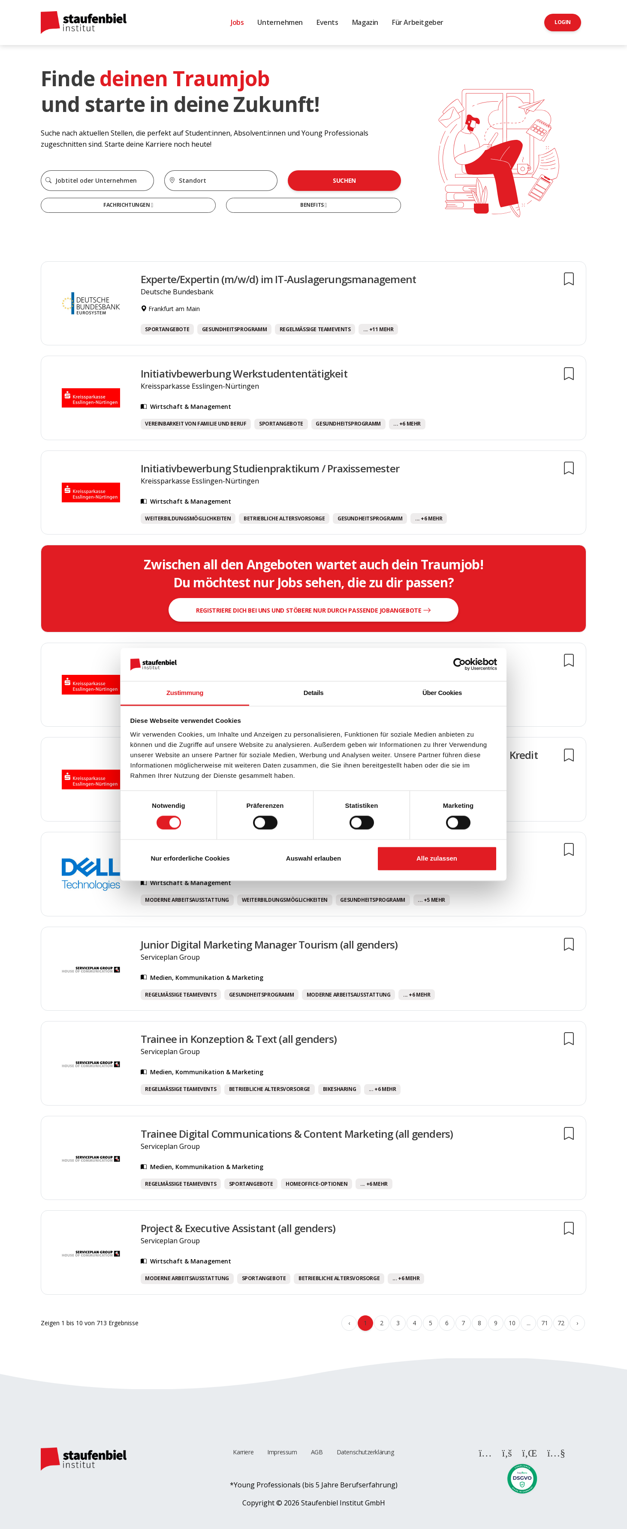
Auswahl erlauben (313, 858)
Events (327, 22)
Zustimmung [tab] (184, 692)
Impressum (282, 1452)
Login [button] (563, 22)
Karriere (243, 1452)
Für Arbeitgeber (417, 22)
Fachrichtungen (127, 204)
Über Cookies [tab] (442, 692)
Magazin (365, 22)
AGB (317, 1452)
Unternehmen (280, 22)
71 (544, 1323)
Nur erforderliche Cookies (190, 858)
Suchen (344, 180)
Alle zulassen (436, 858)
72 (561, 1323)
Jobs (237, 22)
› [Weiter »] (577, 1323)
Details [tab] (313, 692)
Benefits (312, 204)
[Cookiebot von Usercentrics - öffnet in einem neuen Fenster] (459, 664)
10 (512, 1323)
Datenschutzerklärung (365, 1452)
